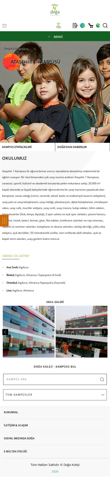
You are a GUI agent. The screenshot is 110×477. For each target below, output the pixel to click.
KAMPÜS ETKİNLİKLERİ (17, 147)
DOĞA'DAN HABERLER (72, 147)
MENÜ (58, 37)
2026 (55, 471)
